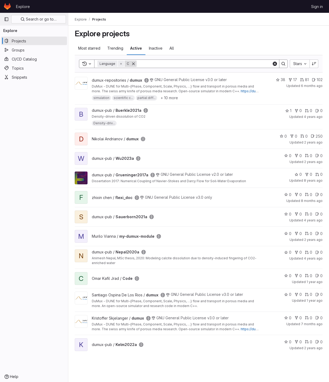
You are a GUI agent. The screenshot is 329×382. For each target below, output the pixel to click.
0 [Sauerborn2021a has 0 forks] (298, 214)
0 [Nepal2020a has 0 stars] (287, 252)
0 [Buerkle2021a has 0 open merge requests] (308, 110)
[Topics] (34, 68)
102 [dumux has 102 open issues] (317, 79)
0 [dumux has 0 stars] (283, 136)
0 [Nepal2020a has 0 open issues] (319, 252)
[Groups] (34, 50)
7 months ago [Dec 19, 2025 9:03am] (312, 324)
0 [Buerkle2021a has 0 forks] (298, 110)
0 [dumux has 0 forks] (293, 136)
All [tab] (171, 48)
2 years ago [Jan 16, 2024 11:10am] (313, 348)
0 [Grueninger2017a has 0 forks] (308, 174)
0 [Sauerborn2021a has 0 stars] (287, 214)
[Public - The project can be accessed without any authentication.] (146, 80)
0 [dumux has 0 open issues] (319, 294)
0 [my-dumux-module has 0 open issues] (319, 233)
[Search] (204, 64)
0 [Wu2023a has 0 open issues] (319, 155)
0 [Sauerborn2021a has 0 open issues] (319, 214)
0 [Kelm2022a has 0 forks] (298, 342)
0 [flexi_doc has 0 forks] (298, 194)
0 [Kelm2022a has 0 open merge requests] (308, 342)
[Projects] (34, 41)
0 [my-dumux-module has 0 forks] (298, 233)
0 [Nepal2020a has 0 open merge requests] (308, 252)
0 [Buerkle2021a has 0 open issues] (319, 110)
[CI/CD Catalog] (34, 59)
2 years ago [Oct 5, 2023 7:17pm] (313, 142)
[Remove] (133, 64)
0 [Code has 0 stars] (287, 275)
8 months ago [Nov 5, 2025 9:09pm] (312, 201)
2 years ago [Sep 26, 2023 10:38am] (313, 162)
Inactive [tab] (155, 48)
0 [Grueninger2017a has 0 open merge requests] (319, 174)
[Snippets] (34, 77)
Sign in (317, 6)
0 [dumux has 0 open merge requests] (304, 136)
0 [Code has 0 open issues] (319, 275)
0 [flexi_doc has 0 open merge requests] (308, 194)
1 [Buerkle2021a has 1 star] (288, 110)
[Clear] (275, 64)
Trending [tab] (115, 48)
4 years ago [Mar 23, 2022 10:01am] (313, 258)
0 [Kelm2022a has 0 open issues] (319, 342)
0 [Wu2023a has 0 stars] (287, 155)
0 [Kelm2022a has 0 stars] (287, 342)
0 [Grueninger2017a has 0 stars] (298, 174)
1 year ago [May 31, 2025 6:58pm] (315, 282)
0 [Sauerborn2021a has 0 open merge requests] (308, 214)
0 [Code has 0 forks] (298, 275)
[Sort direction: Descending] (314, 63)
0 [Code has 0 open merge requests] (308, 275)
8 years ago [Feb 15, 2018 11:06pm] (313, 180)
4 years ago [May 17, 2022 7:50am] (313, 117)
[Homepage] (7, 6)
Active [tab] (136, 48)
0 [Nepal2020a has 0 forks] (298, 252)
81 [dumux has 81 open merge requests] (304, 79)
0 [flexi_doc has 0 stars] (287, 194)
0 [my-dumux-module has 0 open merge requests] (308, 233)
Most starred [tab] (89, 48)
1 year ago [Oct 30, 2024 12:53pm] (315, 301)
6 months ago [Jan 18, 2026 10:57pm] (312, 86)
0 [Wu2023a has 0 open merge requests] (308, 155)
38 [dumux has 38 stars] (280, 79)
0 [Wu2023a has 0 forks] (298, 155)
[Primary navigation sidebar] (6, 19)
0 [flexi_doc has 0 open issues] (319, 194)
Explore (23, 6)
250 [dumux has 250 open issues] (317, 136)
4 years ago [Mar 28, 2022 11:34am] (313, 220)
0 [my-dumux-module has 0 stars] (287, 233)
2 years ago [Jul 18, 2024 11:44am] (313, 240)
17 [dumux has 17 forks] (292, 79)
